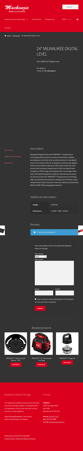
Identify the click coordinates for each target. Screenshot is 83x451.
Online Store (36, 19)
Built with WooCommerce (25, 439)
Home (9, 36)
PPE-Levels (16, 36)
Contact (8, 28)
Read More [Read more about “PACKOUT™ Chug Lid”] (67, 362)
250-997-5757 (54, 416)
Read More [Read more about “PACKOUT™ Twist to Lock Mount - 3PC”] (15, 364)
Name (37, 289)
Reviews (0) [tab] (9, 163)
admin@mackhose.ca (56, 422)
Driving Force (50, 19)
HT (45, 71)
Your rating (39, 254)
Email (58, 289)
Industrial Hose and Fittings (15, 19)
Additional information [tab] (13, 156)
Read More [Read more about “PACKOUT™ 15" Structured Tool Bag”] (41, 364)
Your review (39, 259)
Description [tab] (9, 150)
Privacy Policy (10, 439)
